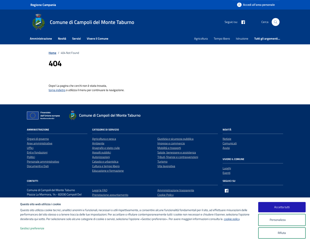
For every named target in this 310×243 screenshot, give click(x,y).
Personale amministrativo (43, 161)
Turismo (162, 161)
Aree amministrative (39, 143)
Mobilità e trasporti (169, 148)
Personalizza (282, 220)
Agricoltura (201, 38)
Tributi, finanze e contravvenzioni (177, 157)
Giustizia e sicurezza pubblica (175, 138)
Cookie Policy (165, 194)
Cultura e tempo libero (106, 166)
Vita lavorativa (166, 166)
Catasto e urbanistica (105, 161)
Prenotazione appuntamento (110, 194)
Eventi (226, 173)
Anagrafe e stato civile (106, 148)
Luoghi (227, 168)
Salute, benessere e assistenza (176, 152)
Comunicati (230, 143)
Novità (62, 38)
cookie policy (231, 219)
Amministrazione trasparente (175, 190)
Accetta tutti (282, 207)
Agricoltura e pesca (104, 138)
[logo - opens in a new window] (10, 236)
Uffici (30, 148)
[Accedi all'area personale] (256, 4)
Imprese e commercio (171, 143)
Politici (31, 157)
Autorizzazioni (101, 157)
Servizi (76, 38)
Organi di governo (38, 138)
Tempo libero (222, 38)
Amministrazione (41, 38)
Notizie (227, 138)
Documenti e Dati (38, 166)
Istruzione (242, 38)
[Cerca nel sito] (276, 22)
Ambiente (98, 143)
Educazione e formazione (108, 170)
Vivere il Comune (97, 38)
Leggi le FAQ (99, 190)
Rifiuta (282, 233)
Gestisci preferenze (36, 228)
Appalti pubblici (101, 152)
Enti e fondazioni (37, 152)
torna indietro (57, 90)
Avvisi (226, 148)
